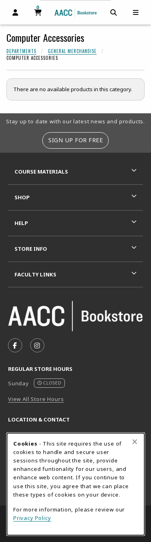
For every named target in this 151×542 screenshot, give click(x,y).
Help (21, 223)
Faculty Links (35, 274)
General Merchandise (72, 51)
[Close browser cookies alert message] (135, 441)
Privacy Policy (32, 518)
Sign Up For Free (75, 140)
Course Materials (41, 171)
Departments (21, 51)
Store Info (30, 248)
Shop (22, 197)
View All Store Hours (36, 399)
